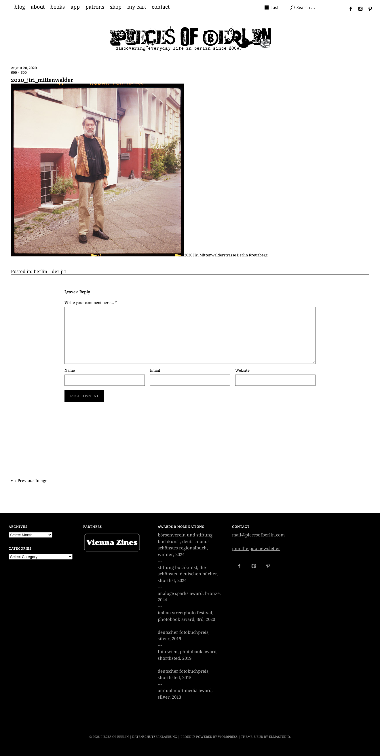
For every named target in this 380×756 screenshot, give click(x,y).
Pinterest (368, 8)
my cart (136, 7)
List (274, 7)
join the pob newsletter (256, 548)
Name (69, 370)
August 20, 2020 (24, 68)
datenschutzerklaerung (154, 737)
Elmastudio (279, 737)
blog (19, 7)
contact (161, 7)
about (38, 7)
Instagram (358, 8)
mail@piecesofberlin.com (258, 535)
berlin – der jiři (50, 271)
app (75, 7)
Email (155, 370)
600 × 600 (19, 73)
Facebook (348, 8)
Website (242, 370)
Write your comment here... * (90, 302)
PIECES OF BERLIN (114, 737)
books (57, 7)
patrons (95, 7)
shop (115, 7)
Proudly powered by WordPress (209, 737)
